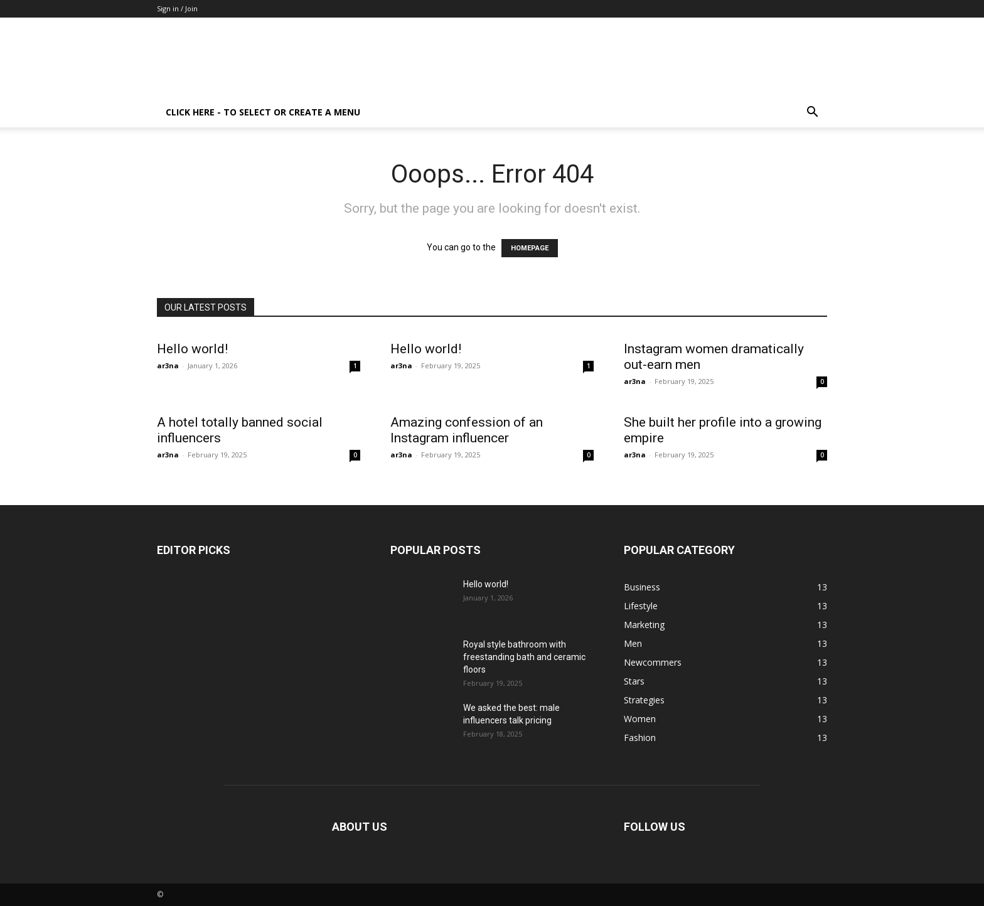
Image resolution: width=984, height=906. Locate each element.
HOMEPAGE (529, 248)
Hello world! (192, 348)
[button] (812, 113)
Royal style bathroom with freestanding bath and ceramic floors (524, 656)
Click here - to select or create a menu (263, 112)
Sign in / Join (177, 8)
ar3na (168, 365)
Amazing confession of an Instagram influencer (466, 430)
